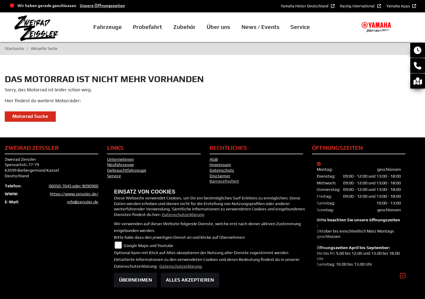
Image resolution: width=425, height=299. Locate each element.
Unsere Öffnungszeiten (102, 5)
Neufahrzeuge (120, 164)
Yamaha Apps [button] (398, 5)
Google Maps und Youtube (148, 245)
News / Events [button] (260, 27)
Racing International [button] (358, 5)
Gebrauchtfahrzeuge (126, 170)
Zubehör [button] (184, 27)
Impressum (220, 164)
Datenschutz (222, 170)
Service (114, 175)
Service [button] (300, 27)
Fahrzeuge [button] (107, 27)
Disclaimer (220, 175)
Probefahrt (147, 27)
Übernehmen (135, 280)
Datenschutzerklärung (183, 214)
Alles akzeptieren (190, 280)
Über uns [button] (218, 27)
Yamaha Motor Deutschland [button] (305, 5)
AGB (214, 159)
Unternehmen (120, 159)
